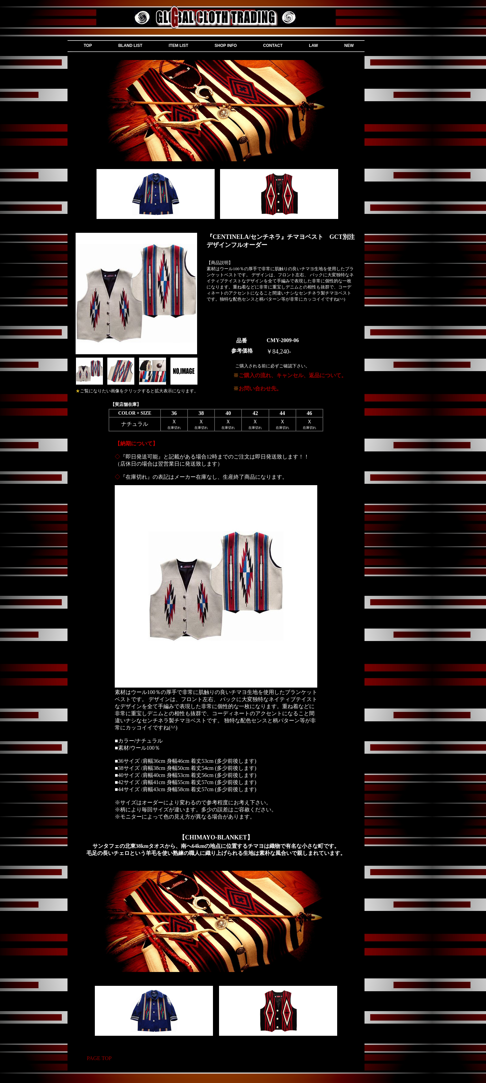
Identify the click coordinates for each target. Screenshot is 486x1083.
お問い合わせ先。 (257, 388)
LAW (313, 45)
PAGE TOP (99, 1058)
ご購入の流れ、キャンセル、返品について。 (290, 375)
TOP (88, 45)
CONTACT (273, 45)
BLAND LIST (130, 45)
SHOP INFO (226, 45)
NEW (349, 45)
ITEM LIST (178, 45)
